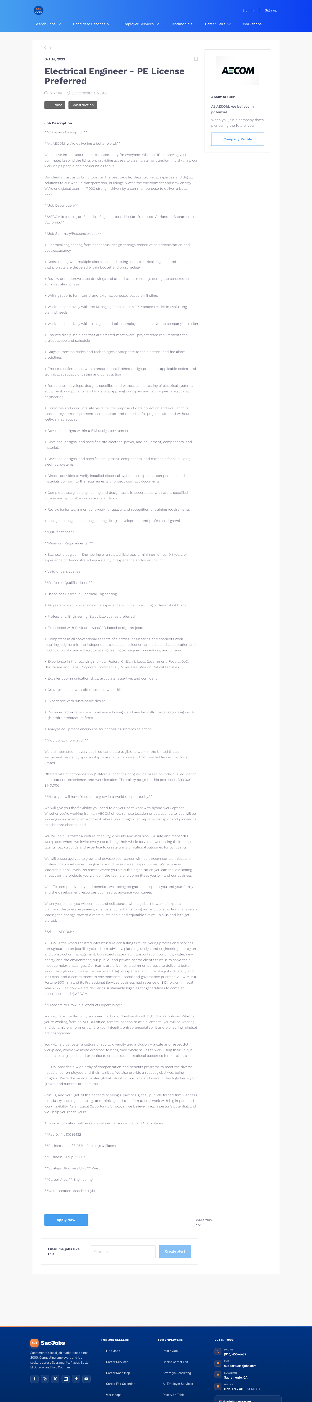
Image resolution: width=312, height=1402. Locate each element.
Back (51, 48)
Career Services (117, 1362)
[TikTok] (76, 1379)
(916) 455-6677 (235, 1354)
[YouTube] (86, 1379)
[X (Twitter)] (55, 1379)
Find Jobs (113, 1351)
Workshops (114, 1395)
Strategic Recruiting (177, 1373)
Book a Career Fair (175, 1362)
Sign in (248, 10)
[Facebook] (34, 1379)
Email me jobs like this (64, 1251)
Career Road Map (118, 1373)
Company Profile (237, 139)
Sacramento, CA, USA (89, 93)
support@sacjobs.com (240, 1366)
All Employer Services (178, 1384)
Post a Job (170, 1351)
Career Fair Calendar (120, 1384)
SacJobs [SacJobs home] (47, 1343)
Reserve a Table (174, 1395)
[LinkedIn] (66, 1379)
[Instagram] (45, 1379)
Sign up (271, 10)
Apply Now (66, 1220)
